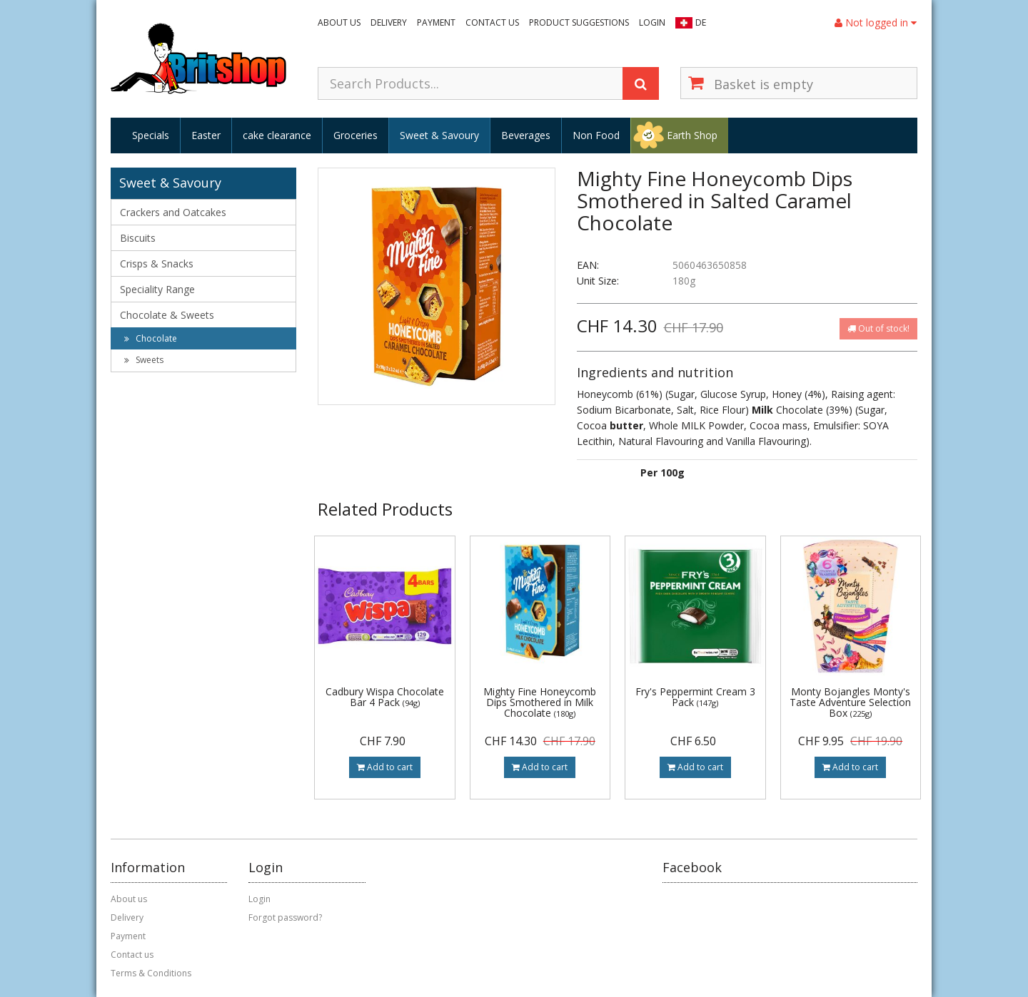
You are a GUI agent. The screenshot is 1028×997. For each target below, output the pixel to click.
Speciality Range (157, 289)
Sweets (143, 360)
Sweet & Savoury (439, 135)
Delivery (389, 22)
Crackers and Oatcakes (173, 212)
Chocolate (150, 338)
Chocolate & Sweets (167, 315)
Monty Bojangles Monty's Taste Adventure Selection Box (850, 702)
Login (652, 22)
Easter (206, 135)
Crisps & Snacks (156, 263)
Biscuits (138, 238)
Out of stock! (878, 328)
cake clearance (277, 135)
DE (700, 22)
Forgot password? (285, 917)
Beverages (525, 135)
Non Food (596, 135)
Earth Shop (692, 135)
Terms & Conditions (151, 973)
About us (339, 22)
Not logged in (876, 22)
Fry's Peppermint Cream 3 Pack (695, 697)
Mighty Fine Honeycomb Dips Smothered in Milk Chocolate (539, 702)
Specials (150, 135)
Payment (436, 22)
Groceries (355, 135)
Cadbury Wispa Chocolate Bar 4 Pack (385, 697)
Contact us (492, 22)
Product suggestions (579, 22)
